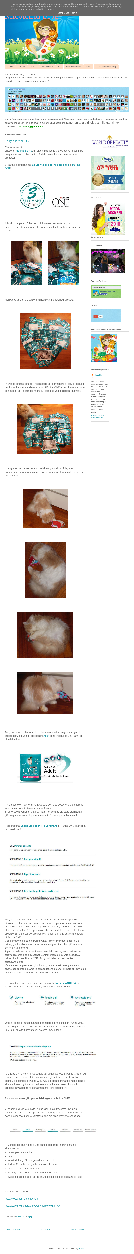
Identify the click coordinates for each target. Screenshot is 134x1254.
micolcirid (98, 375)
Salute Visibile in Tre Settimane (50, 164)
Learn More (63, 13)
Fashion (33, 67)
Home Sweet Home (73, 67)
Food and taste (47, 67)
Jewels (88, 67)
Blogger (82, 1248)
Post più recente (13, 1229)
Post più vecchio (77, 1229)
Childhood (21, 67)
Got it (74, 13)
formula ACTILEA (65, 983)
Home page (45, 1229)
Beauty (10, 67)
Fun (59, 67)
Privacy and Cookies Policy (106, 67)
